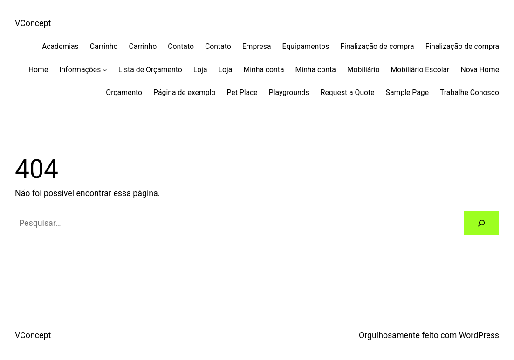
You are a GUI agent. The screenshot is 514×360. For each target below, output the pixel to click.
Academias (60, 46)
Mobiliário (363, 69)
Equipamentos (305, 46)
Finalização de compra (377, 46)
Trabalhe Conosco (469, 92)
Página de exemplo (184, 92)
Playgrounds (289, 92)
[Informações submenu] (105, 69)
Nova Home (479, 69)
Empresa (256, 46)
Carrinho (104, 46)
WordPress (479, 335)
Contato (181, 46)
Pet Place (241, 92)
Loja (200, 69)
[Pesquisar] (481, 223)
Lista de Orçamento (150, 69)
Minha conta (263, 69)
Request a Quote (348, 92)
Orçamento (124, 92)
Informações (80, 69)
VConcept (33, 23)
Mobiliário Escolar (420, 69)
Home (38, 69)
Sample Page (407, 92)
